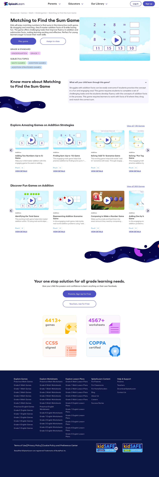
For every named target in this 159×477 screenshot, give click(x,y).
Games (24, 13)
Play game (23, 41)
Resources (14, 13)
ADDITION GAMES (37, 63)
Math (31, 13)
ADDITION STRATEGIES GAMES (26, 67)
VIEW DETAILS (21, 171)
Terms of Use (20, 445)
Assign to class (53, 41)
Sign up (149, 4)
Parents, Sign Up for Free (79, 294)
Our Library (99, 3)
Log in (135, 4)
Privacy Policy (34, 445)
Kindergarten (41, 13)
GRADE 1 (35, 53)
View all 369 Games (136, 186)
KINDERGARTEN (19, 53)
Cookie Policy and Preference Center (60, 445)
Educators (75, 3)
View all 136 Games (136, 126)
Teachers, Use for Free (79, 304)
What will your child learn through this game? (108, 82)
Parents (54, 3)
